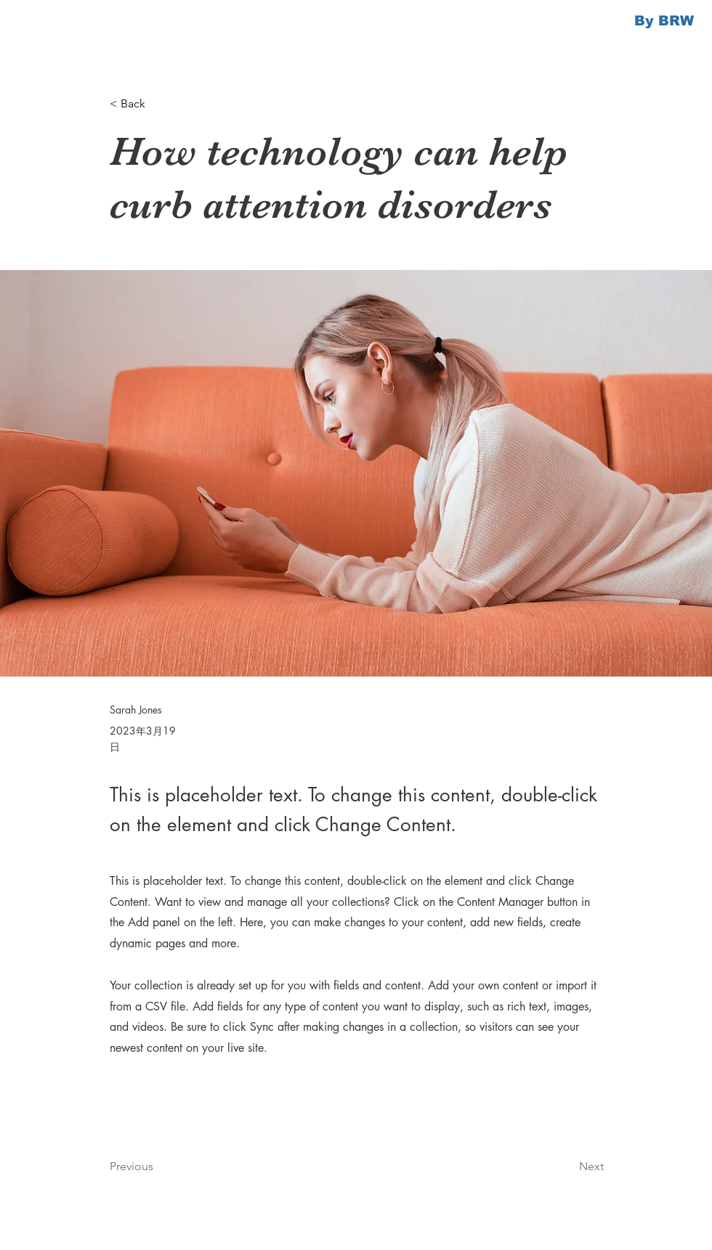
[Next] (567, 1166)
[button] (158, 104)
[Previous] (158, 1166)
